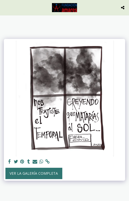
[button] (5, 7)
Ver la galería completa (34, 173)
